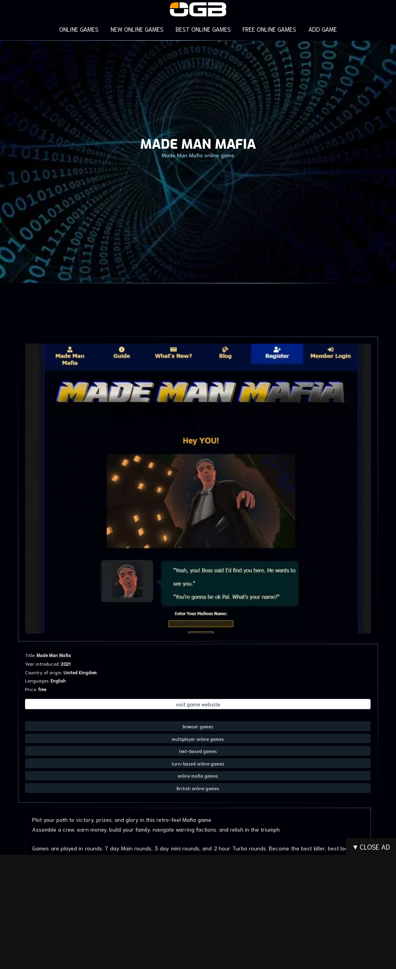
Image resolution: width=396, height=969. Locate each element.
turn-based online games (197, 763)
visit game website (198, 704)
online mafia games (198, 775)
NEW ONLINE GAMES (138, 28)
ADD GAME (321, 28)
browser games (198, 726)
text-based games (198, 751)
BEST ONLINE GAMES (203, 28)
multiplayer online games (198, 738)
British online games (197, 788)
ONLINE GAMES (79, 28)
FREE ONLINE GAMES (268, 28)
